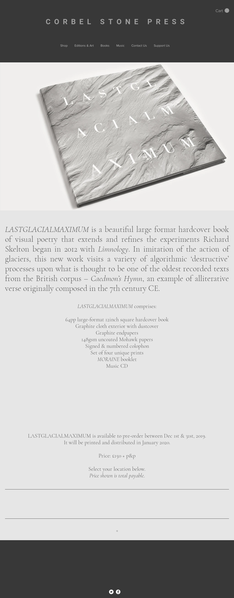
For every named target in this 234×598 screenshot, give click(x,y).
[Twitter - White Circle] (111, 592)
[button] (222, 10)
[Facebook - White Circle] (118, 592)
